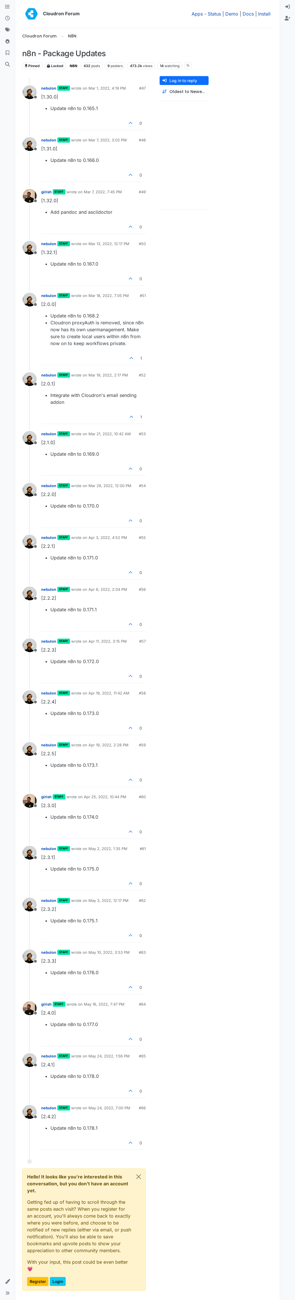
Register (38, 1281)
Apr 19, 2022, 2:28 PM (108, 745)
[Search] (7, 64)
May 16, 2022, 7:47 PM (104, 1004)
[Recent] (7, 18)
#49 (142, 192)
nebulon (48, 88)
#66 (142, 1108)
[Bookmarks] (7, 53)
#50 (142, 243)
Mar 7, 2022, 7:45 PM (103, 192)
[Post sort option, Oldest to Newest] (184, 91)
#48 (142, 140)
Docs (248, 14)
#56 (142, 589)
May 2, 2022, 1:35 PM (107, 848)
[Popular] (7, 41)
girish (46, 192)
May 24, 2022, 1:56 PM (109, 1056)
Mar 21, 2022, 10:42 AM (109, 434)
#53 (142, 434)
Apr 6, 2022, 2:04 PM (107, 589)
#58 (142, 693)
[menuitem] (287, 7)
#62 (142, 900)
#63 (142, 952)
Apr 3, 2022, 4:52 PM (107, 537)
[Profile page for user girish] (30, 196)
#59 (142, 745)
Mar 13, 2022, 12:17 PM (108, 243)
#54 (142, 485)
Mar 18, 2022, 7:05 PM (108, 295)
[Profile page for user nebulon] (30, 92)
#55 (142, 537)
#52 (142, 375)
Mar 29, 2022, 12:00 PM (109, 485)
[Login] (287, 7)
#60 (142, 796)
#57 (142, 641)
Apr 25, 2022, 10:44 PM (105, 796)
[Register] (287, 18)
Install (264, 14)
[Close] (138, 1177)
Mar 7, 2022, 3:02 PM (107, 140)
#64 (142, 1004)
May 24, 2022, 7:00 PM (109, 1108)
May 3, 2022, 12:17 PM (108, 900)
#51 (143, 295)
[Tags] (7, 30)
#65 (142, 1056)
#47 (142, 88)
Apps (197, 14)
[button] (7, 1281)
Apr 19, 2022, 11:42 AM (108, 693)
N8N (73, 66)
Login (57, 1281)
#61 (143, 848)
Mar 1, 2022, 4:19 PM (107, 88)
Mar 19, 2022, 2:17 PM (108, 375)
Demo (231, 14)
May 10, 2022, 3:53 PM (109, 952)
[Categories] (7, 7)
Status (214, 14)
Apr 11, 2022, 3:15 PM (107, 641)
